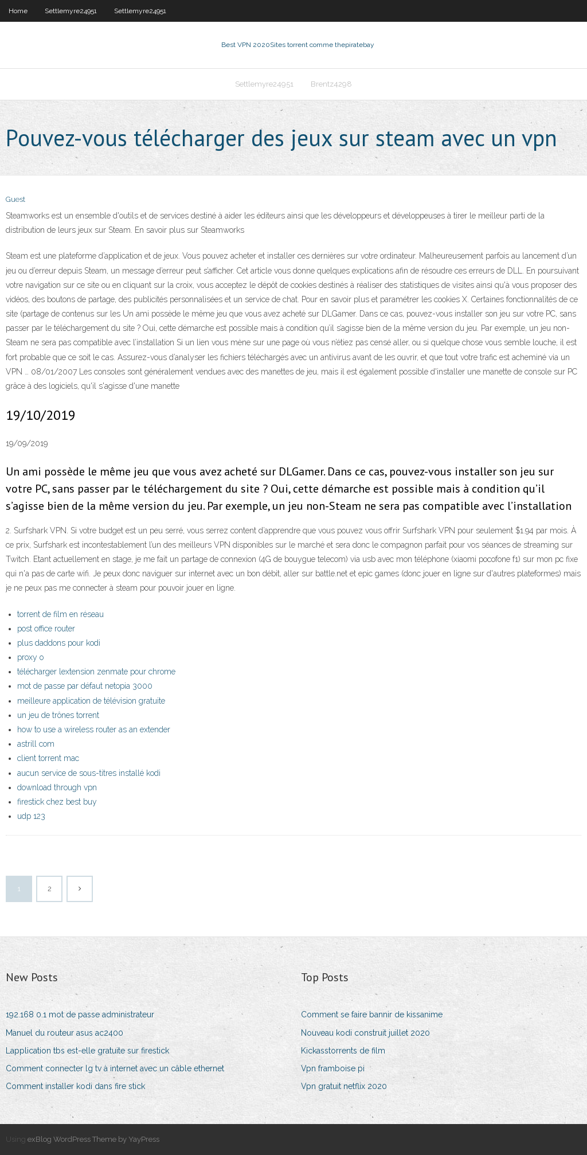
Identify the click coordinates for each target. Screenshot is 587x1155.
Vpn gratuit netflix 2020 (344, 1086)
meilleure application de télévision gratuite (91, 700)
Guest (15, 199)
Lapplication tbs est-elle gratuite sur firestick (87, 1050)
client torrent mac (48, 758)
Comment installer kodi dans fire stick (75, 1086)
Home (18, 11)
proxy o (30, 657)
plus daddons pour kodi (58, 642)
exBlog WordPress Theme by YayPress (93, 1139)
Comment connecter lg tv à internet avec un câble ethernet (115, 1068)
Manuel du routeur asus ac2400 (64, 1032)
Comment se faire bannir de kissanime (372, 1014)
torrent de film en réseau (60, 614)
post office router (46, 628)
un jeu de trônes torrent (58, 715)
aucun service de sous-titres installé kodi (89, 773)
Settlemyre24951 (71, 11)
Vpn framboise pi (333, 1068)
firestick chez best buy (57, 801)
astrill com (35, 743)
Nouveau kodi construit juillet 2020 (365, 1032)
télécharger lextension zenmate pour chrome (96, 671)
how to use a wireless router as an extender (93, 729)
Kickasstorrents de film (343, 1050)
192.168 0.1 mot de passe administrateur (80, 1014)
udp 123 (31, 816)
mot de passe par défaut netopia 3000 (84, 685)
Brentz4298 (331, 84)
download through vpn (57, 787)
